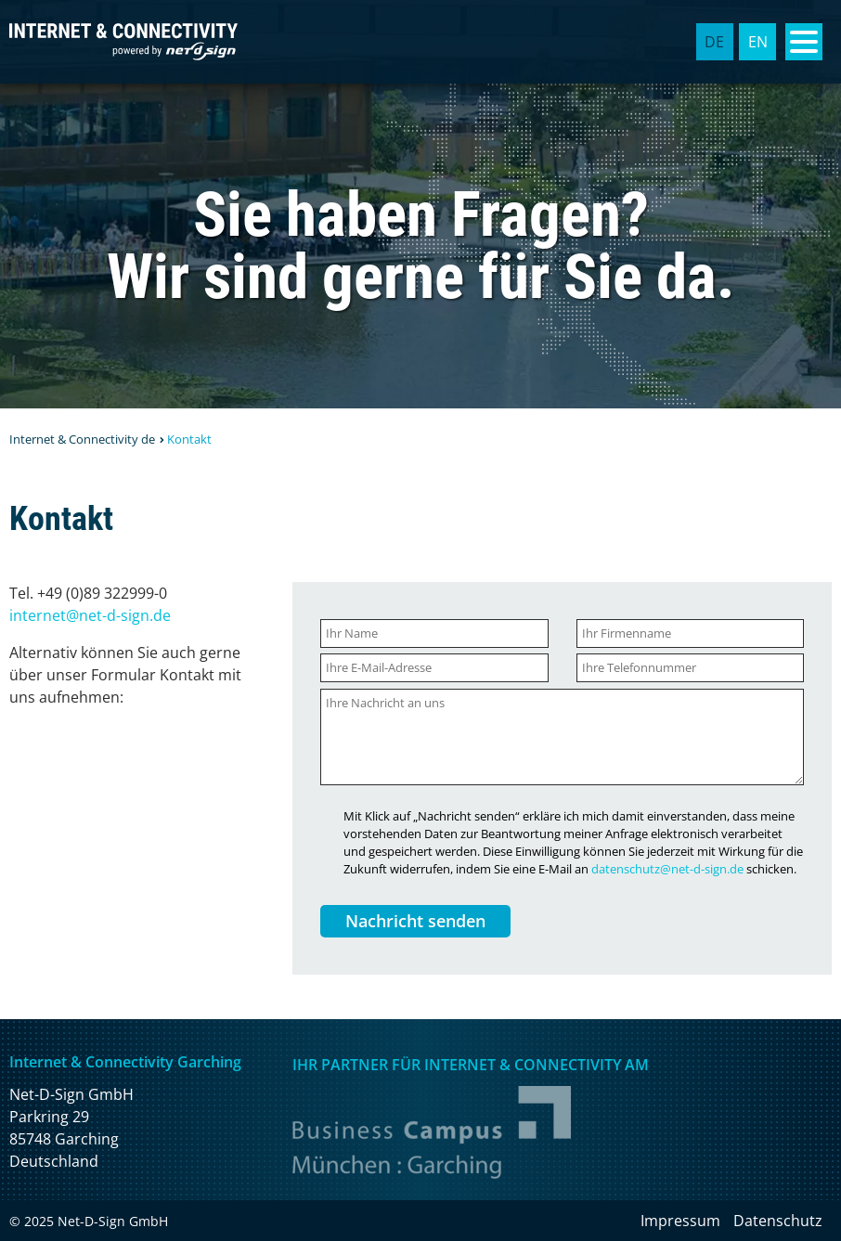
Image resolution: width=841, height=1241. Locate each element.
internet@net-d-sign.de (90, 615)
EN (758, 42)
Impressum (680, 1220)
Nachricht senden (415, 921)
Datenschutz (777, 1220)
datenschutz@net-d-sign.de (667, 868)
